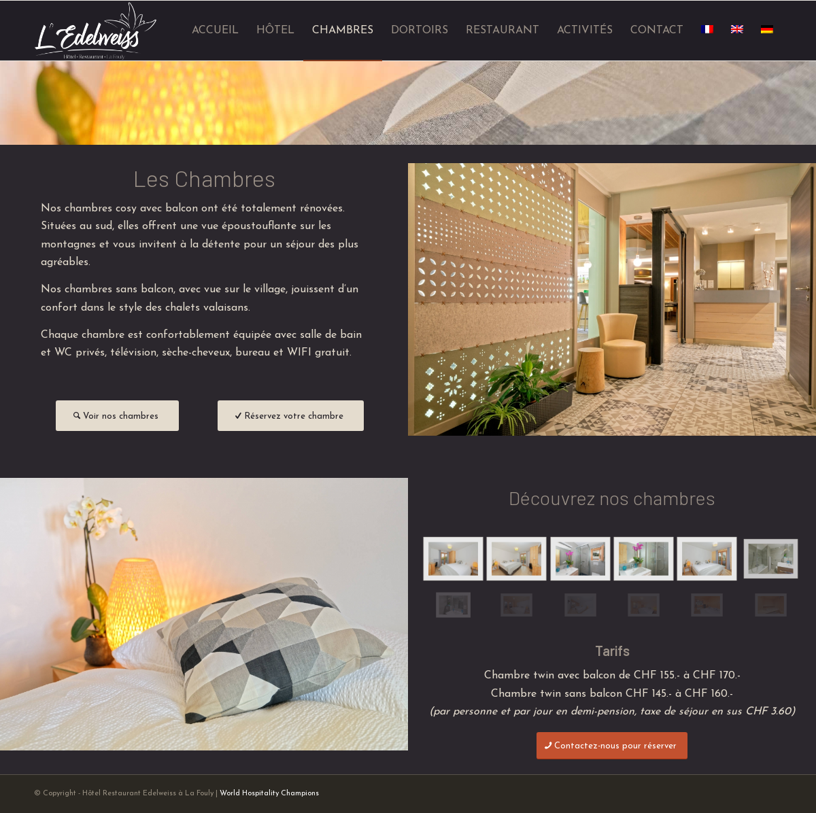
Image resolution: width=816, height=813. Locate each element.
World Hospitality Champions (269, 793)
